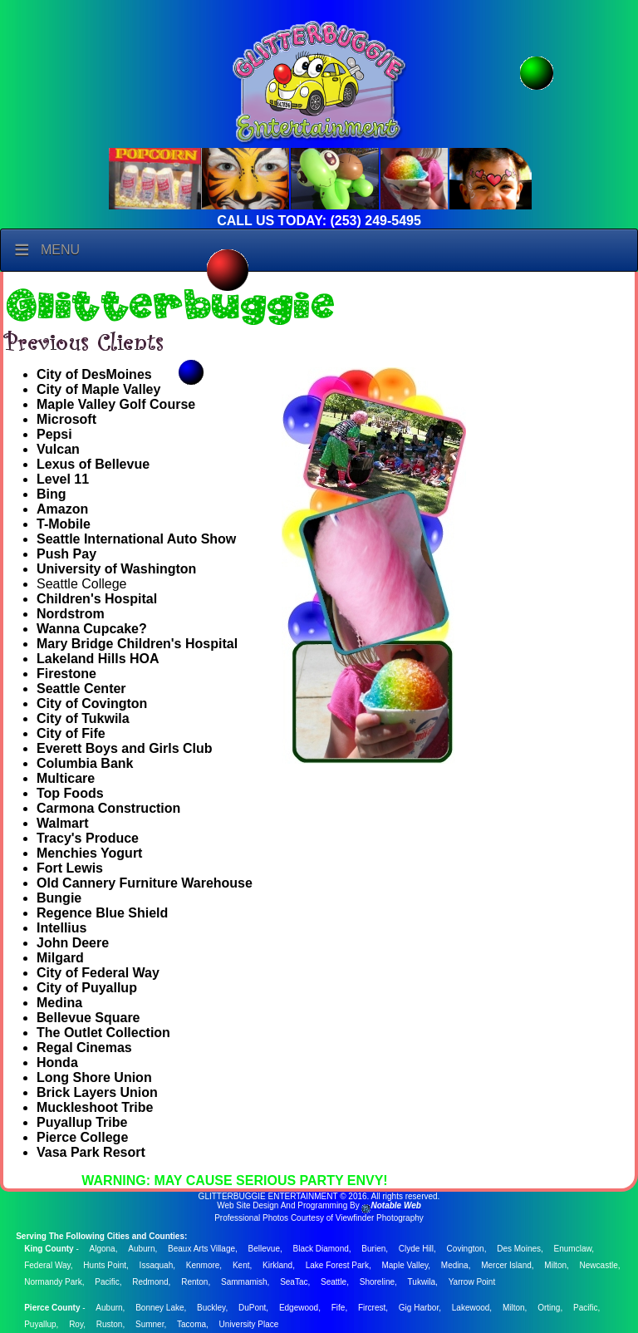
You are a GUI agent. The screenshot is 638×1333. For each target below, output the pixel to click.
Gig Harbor (419, 1307)
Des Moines (519, 1248)
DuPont (252, 1307)
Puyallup (40, 1324)
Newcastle (599, 1265)
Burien (373, 1248)
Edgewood (298, 1307)
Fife (338, 1307)
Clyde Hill (416, 1248)
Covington (465, 1248)
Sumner (149, 1324)
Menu (60, 250)
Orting (548, 1307)
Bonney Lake (159, 1307)
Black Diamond (321, 1248)
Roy (76, 1324)
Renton (194, 1281)
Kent (241, 1265)
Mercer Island (506, 1265)
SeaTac (293, 1281)
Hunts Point (104, 1265)
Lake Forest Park (337, 1265)
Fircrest (371, 1307)
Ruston (109, 1324)
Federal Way (47, 1265)
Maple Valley (404, 1265)
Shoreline (377, 1281)
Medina (455, 1265)
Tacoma (191, 1324)
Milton (555, 1265)
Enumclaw (573, 1248)
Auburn (141, 1248)
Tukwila (422, 1281)
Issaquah (157, 1265)
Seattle (333, 1281)
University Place (249, 1324)
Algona (102, 1248)
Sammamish (244, 1281)
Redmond (150, 1281)
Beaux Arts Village (201, 1248)
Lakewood (471, 1307)
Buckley (211, 1307)
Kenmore (203, 1265)
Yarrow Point (472, 1281)
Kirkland (277, 1265)
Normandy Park (52, 1281)
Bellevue (264, 1248)
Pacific (107, 1281)
